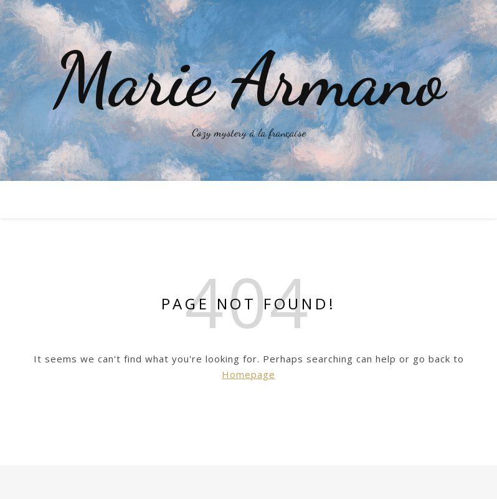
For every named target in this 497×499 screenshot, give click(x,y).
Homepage (248, 374)
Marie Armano (248, 79)
